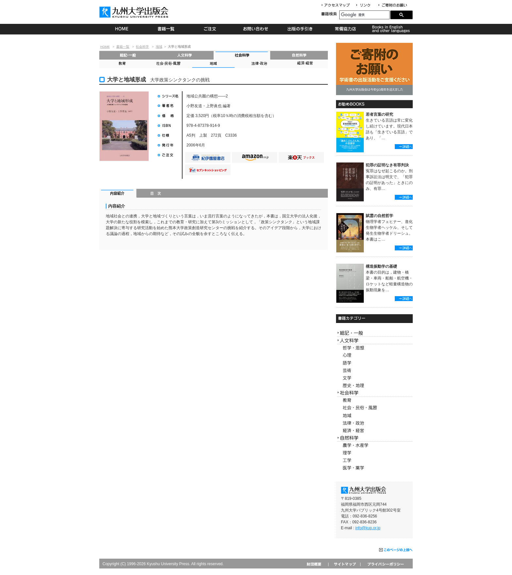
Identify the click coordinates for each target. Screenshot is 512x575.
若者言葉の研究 (379, 114)
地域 (159, 46)
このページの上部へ (396, 550)
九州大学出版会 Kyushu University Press (134, 12)
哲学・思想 (374, 348)
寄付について (392, 5)
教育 (122, 63)
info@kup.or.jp (367, 528)
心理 (374, 355)
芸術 (374, 370)
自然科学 (299, 55)
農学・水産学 (374, 445)
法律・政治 (259, 63)
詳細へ (404, 146)
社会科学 (142, 46)
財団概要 (316, 564)
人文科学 (185, 55)
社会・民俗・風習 (168, 63)
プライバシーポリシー (385, 564)
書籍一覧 (166, 29)
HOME (121, 29)
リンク (366, 5)
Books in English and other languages (390, 29)
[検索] (364, 15)
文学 (374, 378)
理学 (374, 453)
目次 (156, 194)
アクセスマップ (338, 5)
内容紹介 (118, 194)
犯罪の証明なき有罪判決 (387, 165)
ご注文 (211, 29)
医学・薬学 (374, 468)
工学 (374, 460)
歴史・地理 (374, 385)
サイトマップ (344, 564)
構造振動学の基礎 (381, 266)
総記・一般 (127, 55)
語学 (374, 363)
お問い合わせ (255, 29)
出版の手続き (300, 29)
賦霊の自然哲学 (379, 215)
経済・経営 (305, 63)
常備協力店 (345, 29)
